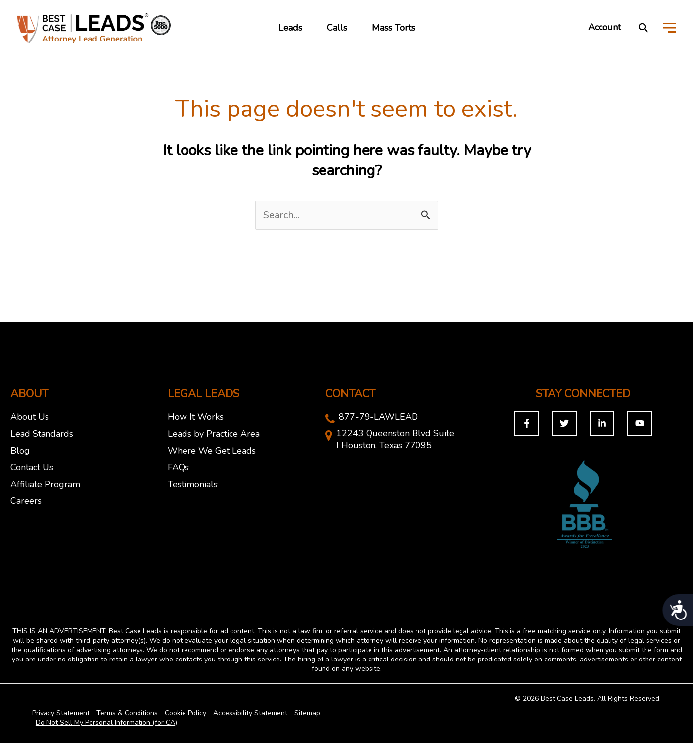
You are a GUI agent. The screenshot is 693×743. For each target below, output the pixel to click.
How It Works (196, 417)
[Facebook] (526, 423)
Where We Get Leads (212, 450)
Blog (20, 450)
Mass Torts (393, 28)
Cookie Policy (185, 713)
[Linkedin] (602, 423)
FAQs (178, 467)
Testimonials (193, 484)
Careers (26, 501)
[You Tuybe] (639, 423)
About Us (29, 417)
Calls (337, 28)
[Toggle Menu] (669, 27)
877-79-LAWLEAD (378, 417)
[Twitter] (564, 423)
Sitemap (307, 713)
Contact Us (31, 467)
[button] (643, 27)
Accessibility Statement (250, 713)
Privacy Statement (61, 713)
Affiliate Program (45, 484)
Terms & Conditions (127, 713)
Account (604, 27)
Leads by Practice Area (214, 434)
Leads (290, 28)
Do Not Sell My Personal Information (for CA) (106, 722)
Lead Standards (41, 434)
